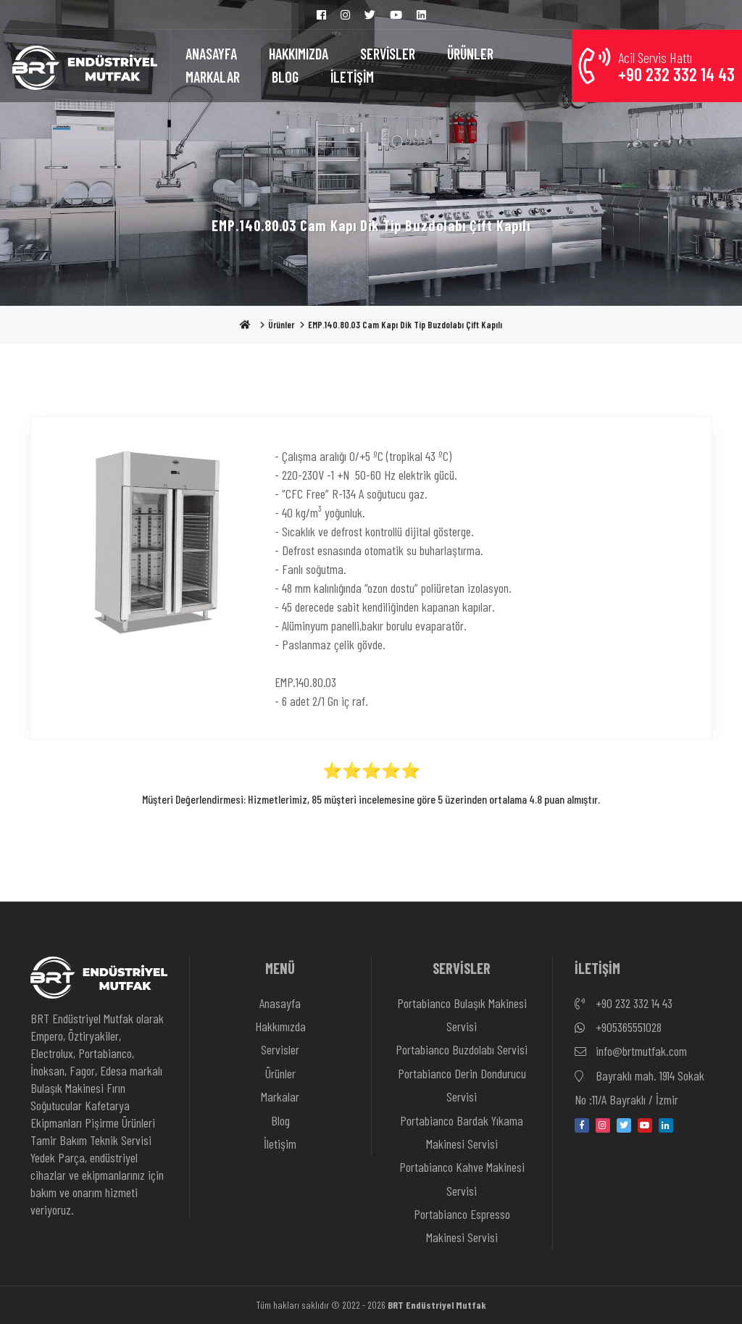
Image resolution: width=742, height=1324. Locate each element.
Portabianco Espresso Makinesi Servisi (462, 1225)
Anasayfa (280, 1003)
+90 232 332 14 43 (623, 1003)
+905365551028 (618, 1027)
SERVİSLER (387, 53)
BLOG (285, 77)
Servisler (280, 1049)
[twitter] (624, 1125)
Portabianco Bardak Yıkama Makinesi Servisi (461, 1132)
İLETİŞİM (352, 77)
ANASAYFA (211, 53)
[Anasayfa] (84, 66)
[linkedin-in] (666, 1125)
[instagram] (603, 1125)
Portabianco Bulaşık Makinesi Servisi (462, 1014)
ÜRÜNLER (470, 53)
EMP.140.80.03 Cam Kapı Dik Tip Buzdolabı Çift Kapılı (405, 324)
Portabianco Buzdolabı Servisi (462, 1049)
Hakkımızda (280, 1026)
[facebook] (582, 1125)
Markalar (280, 1096)
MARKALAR (213, 77)
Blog (280, 1120)
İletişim (280, 1144)
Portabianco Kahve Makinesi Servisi (462, 1178)
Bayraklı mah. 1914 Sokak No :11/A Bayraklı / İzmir (639, 1086)
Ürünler (281, 324)
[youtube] (645, 1125)
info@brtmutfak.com (631, 1051)
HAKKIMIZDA (298, 53)
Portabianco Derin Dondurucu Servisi (462, 1084)
